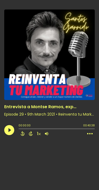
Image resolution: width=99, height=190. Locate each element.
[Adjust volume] (46, 133)
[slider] (20, 129)
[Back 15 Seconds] (22, 133)
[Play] (9, 130)
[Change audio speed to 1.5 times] (39, 133)
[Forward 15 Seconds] (31, 133)
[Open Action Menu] (90, 134)
